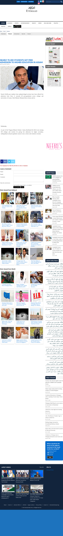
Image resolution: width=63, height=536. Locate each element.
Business (9, 23)
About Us (10, 504)
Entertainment (25, 23)
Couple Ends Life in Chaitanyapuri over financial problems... (20, 323)
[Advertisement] (12, 9)
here (26, 185)
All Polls (24, 504)
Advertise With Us (17, 504)
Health (34, 23)
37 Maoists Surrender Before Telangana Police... (7, 285)
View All (42, 467)
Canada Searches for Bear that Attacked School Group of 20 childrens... (36, 341)
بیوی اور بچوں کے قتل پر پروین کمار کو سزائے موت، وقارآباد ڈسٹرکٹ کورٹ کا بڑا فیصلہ (54, 281)
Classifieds (31, 1)
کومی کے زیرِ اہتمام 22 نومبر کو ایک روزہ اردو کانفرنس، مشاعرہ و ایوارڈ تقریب (54, 311)
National (8, 31)
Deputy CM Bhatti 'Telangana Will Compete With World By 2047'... (21, 285)
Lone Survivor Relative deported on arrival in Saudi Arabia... (7, 341)
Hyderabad (3, 33)
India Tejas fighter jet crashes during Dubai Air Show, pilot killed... (36, 262)
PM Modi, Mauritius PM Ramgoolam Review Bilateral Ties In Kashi (8, 480)
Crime (40, 23)
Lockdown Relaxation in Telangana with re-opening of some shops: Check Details (53, 397)
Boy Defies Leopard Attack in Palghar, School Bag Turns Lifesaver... (7, 225)
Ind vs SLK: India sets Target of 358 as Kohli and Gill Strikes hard (22, 496)
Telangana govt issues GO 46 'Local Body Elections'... (36, 285)
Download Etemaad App (54, 504)
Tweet (12, 161)
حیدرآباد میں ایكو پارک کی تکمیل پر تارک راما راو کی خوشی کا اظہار (56, 288)
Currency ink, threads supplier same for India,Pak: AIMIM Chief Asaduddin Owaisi (54, 382)
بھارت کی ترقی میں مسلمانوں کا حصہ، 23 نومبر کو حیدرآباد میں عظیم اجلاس (54, 303)
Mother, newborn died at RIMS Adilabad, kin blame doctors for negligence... (22, 341)
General (29, 33)
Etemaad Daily (50, 470)
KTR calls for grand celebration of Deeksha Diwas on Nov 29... (21, 304)
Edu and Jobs (47, 23)
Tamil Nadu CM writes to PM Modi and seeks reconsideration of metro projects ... (21, 207)
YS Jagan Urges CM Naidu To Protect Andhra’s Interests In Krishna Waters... (21, 262)
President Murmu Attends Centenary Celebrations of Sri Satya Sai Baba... (21, 225)
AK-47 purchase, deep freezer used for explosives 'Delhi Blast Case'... (36, 225)
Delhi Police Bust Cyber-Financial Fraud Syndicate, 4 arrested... (36, 206)
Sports (17, 23)
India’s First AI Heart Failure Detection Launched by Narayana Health (22, 480)
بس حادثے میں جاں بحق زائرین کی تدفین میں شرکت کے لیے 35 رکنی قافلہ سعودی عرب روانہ (54, 351)
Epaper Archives (31, 504)
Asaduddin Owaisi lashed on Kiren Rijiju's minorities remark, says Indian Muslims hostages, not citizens (57, 229)
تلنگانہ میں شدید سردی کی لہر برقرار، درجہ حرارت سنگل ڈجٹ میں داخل (54, 266)
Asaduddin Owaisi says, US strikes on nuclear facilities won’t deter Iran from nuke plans (57, 250)
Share (5, 161)
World (3, 23)
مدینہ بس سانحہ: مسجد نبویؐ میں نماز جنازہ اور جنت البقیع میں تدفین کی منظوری (55, 296)
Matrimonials (24, 1)
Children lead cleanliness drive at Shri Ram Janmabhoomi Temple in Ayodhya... (36, 244)
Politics (56, 23)
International (16, 33)
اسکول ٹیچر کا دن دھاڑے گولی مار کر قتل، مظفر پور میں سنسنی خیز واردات (55, 273)
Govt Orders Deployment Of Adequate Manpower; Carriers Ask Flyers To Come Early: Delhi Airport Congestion (36, 498)
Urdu (18, 1)
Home (1, 31)
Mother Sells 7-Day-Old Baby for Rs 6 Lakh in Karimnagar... (7, 323)
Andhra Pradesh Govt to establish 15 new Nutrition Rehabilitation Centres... (7, 243)
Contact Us (46, 504)
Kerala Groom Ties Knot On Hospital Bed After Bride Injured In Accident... (21, 244)
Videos (9, 26)
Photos (3, 26)
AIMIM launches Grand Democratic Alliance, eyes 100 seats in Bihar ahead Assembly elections (56, 189)
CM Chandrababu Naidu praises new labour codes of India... (7, 206)
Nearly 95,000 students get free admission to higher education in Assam (21, 61)
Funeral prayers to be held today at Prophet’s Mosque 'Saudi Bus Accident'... (36, 323)
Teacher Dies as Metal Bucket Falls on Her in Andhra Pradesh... (6, 262)
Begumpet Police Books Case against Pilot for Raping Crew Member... (36, 304)
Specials (23, 33)
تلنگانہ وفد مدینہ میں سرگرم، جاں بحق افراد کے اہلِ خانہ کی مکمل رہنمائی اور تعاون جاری (54, 324)
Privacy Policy (39, 504)
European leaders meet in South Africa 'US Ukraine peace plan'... (7, 304)
